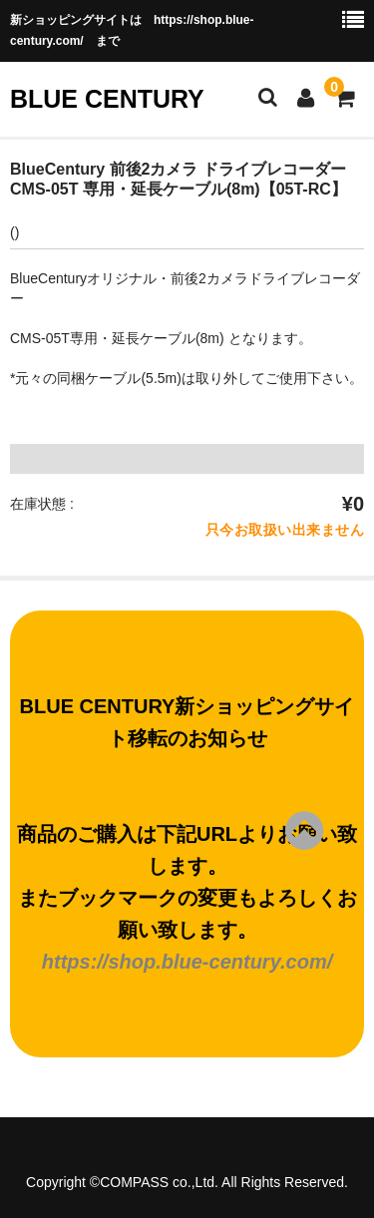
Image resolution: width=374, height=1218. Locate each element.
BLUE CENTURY (107, 99)
